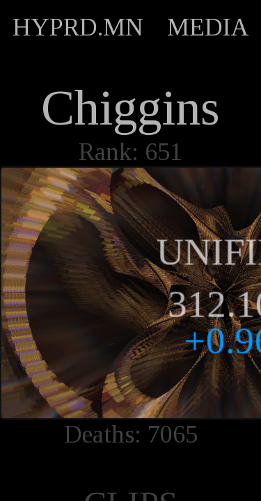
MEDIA (208, 27)
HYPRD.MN (78, 27)
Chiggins (130, 108)
